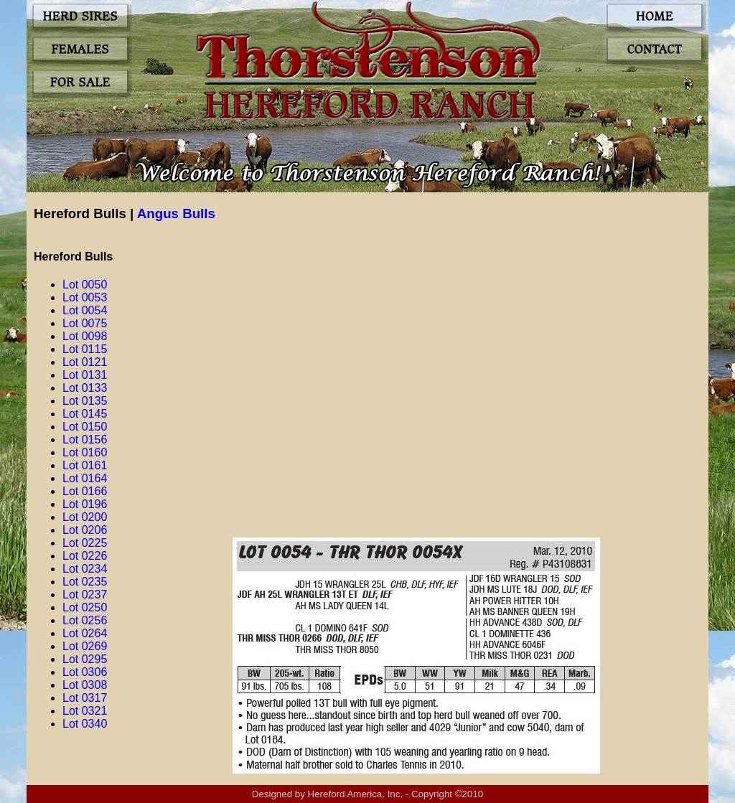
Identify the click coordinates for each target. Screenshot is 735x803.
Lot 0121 (84, 362)
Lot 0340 (84, 724)
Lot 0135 (84, 401)
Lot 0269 (84, 646)
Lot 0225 (84, 543)
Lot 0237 (84, 594)
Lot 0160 (84, 452)
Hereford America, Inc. (355, 794)
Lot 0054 (84, 310)
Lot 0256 (84, 620)
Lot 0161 (84, 465)
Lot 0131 (84, 375)
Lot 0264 (84, 633)
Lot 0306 (84, 672)
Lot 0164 (84, 478)
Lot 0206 (84, 530)
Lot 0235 (84, 582)
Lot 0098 (84, 336)
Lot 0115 (84, 349)
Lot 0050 (84, 284)
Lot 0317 (84, 698)
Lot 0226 (84, 556)
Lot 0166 (84, 491)
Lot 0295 (84, 659)
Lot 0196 (84, 504)
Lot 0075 (84, 323)
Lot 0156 (84, 439)
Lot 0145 (84, 414)
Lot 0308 (84, 685)
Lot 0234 (84, 569)
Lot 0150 (84, 427)
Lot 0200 (84, 517)
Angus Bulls (176, 213)
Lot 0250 (84, 607)
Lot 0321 (84, 711)
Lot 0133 (84, 388)
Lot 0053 (84, 297)
